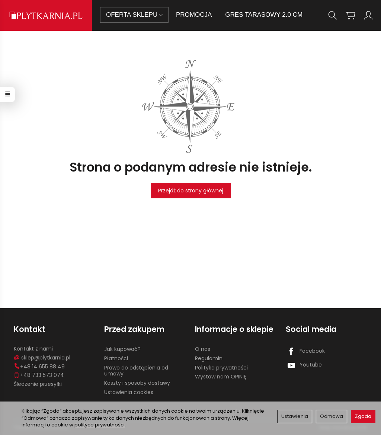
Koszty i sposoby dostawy (137, 383)
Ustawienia (294, 416)
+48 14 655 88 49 (39, 366)
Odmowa (331, 416)
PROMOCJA (194, 14)
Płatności (116, 358)
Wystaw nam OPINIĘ (220, 376)
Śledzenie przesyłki (38, 384)
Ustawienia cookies (128, 392)
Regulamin (208, 358)
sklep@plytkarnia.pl (42, 357)
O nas (202, 349)
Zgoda (363, 416)
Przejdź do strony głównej (190, 190)
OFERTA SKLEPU (134, 14)
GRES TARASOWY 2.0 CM (263, 14)
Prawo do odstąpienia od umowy (136, 371)
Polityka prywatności (221, 367)
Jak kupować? (122, 349)
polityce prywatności (99, 424)
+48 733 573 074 (39, 375)
